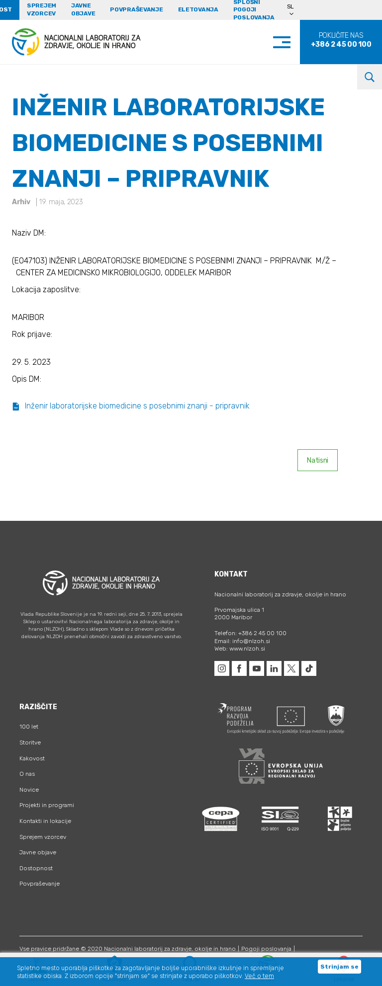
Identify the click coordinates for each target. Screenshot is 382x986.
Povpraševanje (136, 9)
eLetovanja (198, 9)
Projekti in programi (46, 805)
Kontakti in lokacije (45, 821)
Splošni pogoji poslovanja (254, 10)
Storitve (30, 742)
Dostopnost (36, 868)
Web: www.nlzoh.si (239, 648)
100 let (28, 726)
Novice (29, 789)
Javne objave (83, 9)
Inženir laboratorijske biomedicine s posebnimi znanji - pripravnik (131, 406)
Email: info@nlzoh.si (242, 641)
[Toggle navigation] (291, 42)
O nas (27, 773)
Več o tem (259, 976)
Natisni (317, 460)
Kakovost (32, 758)
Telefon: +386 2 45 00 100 (250, 633)
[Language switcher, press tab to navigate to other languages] (294, 9)
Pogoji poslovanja (266, 948)
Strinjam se (339, 966)
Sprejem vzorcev (41, 9)
